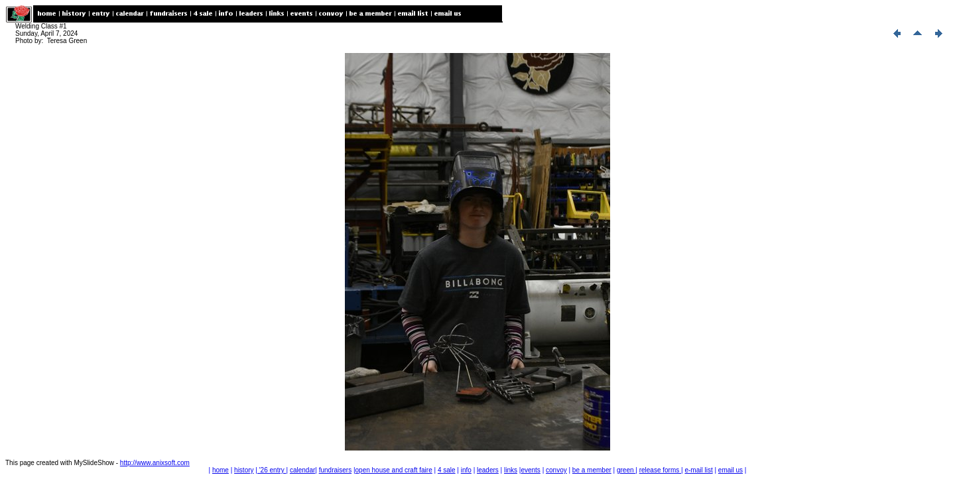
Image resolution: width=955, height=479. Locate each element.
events (530, 470)
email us (730, 470)
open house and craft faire (393, 470)
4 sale (447, 470)
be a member (591, 470)
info (466, 470)
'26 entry (271, 470)
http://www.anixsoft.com (155, 462)
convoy (556, 470)
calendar (302, 470)
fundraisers (335, 470)
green (626, 470)
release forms (660, 470)
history (243, 470)
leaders (488, 470)
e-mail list (698, 470)
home (220, 470)
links (510, 470)
